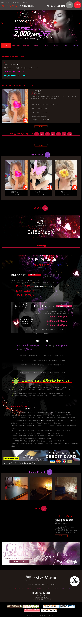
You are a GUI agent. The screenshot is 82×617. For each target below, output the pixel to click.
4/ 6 (42, 134)
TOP (6, 45)
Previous (6, 175)
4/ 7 (47, 134)
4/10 (64, 134)
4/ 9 (59, 134)
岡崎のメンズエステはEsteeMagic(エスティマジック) (43, 616)
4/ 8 (53, 134)
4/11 (69, 134)
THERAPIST (36, 45)
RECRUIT (75, 45)
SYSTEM (46, 45)
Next (76, 175)
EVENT (56, 45)
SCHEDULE (26, 45)
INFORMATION (16, 45)
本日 (36, 134)
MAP (66, 45)
